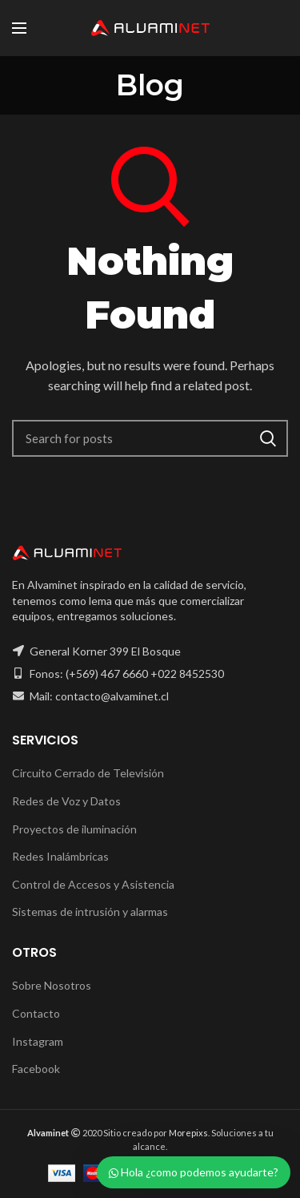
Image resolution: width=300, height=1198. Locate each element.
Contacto (36, 1013)
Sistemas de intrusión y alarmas (90, 911)
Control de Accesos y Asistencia (93, 884)
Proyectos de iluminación (74, 829)
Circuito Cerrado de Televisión (88, 773)
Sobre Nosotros (51, 985)
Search (268, 438)
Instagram (37, 1041)
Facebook (36, 1068)
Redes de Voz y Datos (66, 801)
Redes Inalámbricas (60, 856)
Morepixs (188, 1132)
